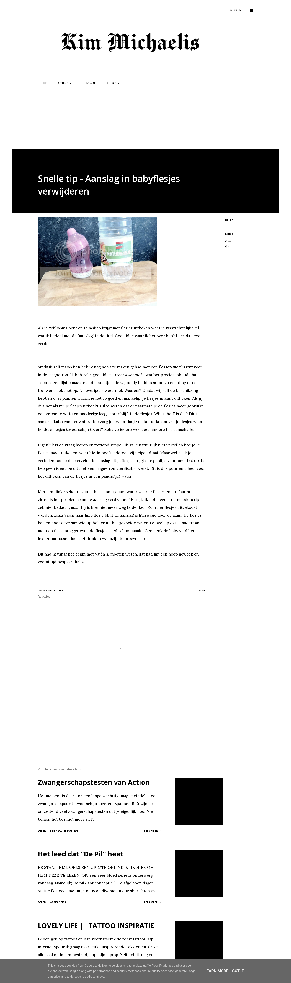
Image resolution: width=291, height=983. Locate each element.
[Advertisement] (145, 115)
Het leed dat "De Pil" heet (80, 853)
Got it (238, 971)
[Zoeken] (235, 10)
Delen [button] (229, 220)
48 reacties (58, 902)
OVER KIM (62, 83)
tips (227, 246)
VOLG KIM (110, 83)
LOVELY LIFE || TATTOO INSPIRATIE (96, 925)
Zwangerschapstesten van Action (94, 782)
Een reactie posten (64, 830)
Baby (228, 241)
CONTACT (86, 83)
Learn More (216, 971)
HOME (41, 83)
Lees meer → (152, 830)
